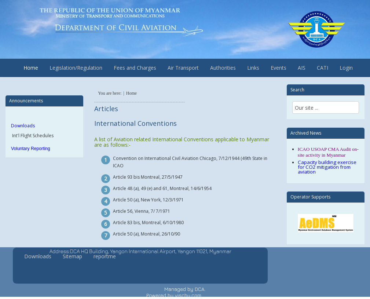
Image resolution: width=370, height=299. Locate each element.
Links (253, 67)
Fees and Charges (135, 67)
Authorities (223, 67)
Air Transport (183, 67)
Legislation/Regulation (76, 67)
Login (346, 67)
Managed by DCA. (185, 289)
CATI (322, 67)
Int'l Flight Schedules (32, 135)
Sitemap (72, 256)
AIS (301, 67)
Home (30, 67)
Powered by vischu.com (173, 295)
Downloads (23, 126)
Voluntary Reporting (30, 148)
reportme (105, 256)
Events (278, 67)
